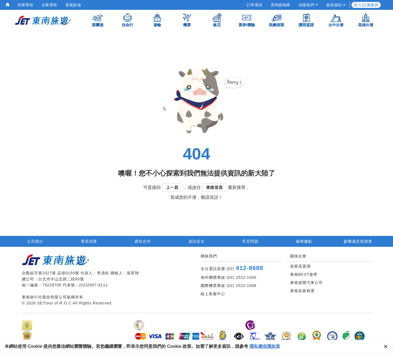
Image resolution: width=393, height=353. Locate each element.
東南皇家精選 (302, 291)
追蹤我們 (308, 5)
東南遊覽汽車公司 (306, 282)
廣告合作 (143, 241)
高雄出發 (365, 20)
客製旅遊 (73, 5)
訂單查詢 (255, 5)
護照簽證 (306, 20)
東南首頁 (214, 187)
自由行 (127, 20)
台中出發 (336, 20)
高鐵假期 (276, 20)
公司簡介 (35, 241)
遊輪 (157, 20)
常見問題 (250, 241)
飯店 (217, 20)
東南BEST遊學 (304, 274)
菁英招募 (89, 241)
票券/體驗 (247, 20)
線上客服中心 (213, 294)
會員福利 (336, 5)
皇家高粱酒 (300, 266)
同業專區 (25, 5)
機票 (186, 20)
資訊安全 (196, 241)
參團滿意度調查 (358, 241)
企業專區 (49, 5)
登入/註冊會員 (366, 5)
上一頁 (172, 187)
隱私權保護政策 (264, 346)
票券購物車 (280, 5)
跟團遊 (97, 20)
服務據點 (304, 241)
